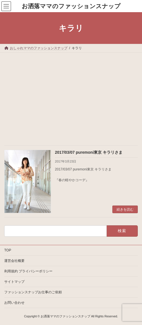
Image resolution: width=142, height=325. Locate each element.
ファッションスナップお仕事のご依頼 (33, 292)
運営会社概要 (14, 261)
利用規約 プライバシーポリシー (28, 271)
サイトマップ (14, 282)
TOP (7, 250)
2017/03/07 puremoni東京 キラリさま (89, 152)
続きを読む (125, 209)
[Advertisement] (71, 95)
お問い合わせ (14, 303)
